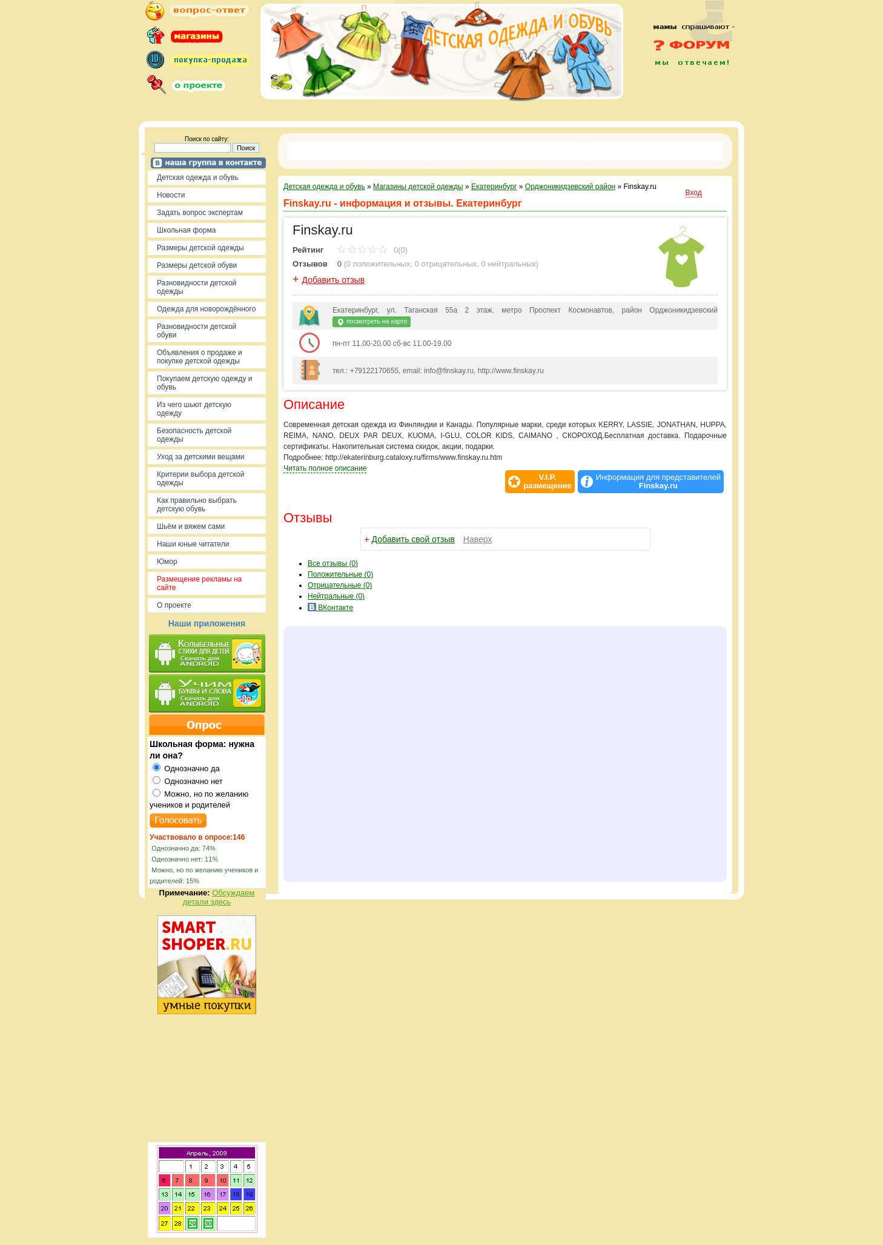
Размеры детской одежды (200, 248)
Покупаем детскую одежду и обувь (205, 382)
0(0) (372, 249)
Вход (694, 192)
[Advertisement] (686, 92)
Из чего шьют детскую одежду (194, 408)
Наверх (477, 539)
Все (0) (333, 563)
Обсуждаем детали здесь (219, 897)
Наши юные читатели (193, 544)
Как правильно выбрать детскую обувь (197, 504)
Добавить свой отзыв (413, 539)
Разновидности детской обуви (196, 330)
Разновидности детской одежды (196, 287)
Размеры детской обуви (197, 265)
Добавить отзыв (333, 280)
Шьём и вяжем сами (191, 526)
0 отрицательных (446, 263)
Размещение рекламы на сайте (199, 583)
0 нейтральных (508, 263)
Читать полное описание (324, 468)
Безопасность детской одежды (194, 435)
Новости (171, 195)
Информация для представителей (658, 481)
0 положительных (378, 263)
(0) (340, 574)
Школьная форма (186, 230)
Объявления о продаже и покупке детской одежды (199, 356)
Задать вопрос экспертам (200, 212)
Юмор (167, 561)
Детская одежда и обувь (198, 177)
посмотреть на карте (371, 322)
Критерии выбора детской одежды (200, 478)
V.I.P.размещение (547, 481)
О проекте (174, 605)
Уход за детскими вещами (201, 457)
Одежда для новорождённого (206, 309)
